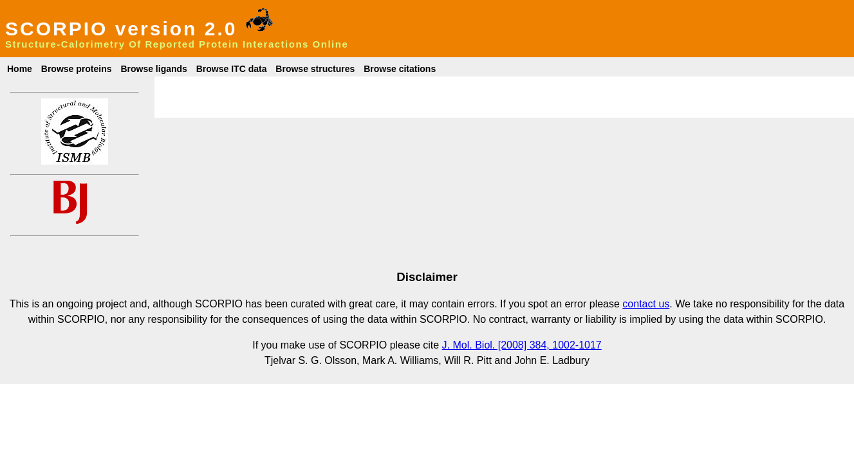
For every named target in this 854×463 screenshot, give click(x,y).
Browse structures (315, 69)
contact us (645, 303)
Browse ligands (153, 69)
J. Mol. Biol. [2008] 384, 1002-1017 (522, 345)
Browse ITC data (231, 69)
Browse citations (400, 69)
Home (19, 69)
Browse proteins (76, 69)
